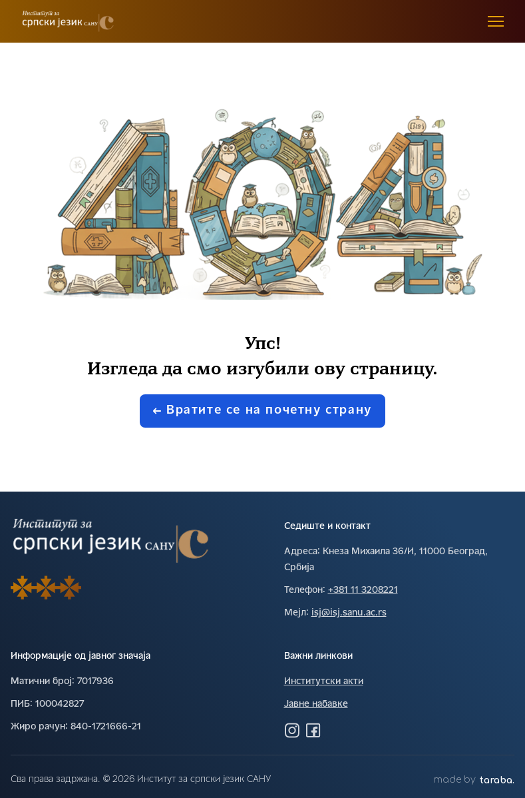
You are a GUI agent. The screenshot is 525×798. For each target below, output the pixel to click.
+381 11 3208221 (363, 590)
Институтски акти (323, 681)
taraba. (497, 780)
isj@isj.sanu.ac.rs (349, 613)
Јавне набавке (316, 704)
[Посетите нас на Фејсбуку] (313, 730)
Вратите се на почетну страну (262, 410)
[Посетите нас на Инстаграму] (292, 730)
